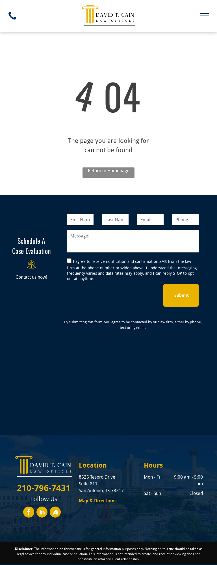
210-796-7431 (44, 470)
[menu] (204, 15)
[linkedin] (41, 494)
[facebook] (28, 494)
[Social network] (55, 494)
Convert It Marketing (94, 561)
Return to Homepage (108, 170)
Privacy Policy (135, 561)
